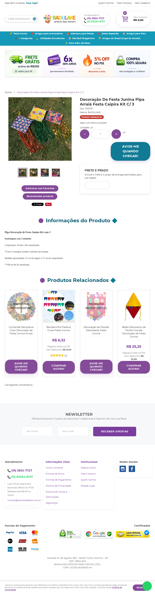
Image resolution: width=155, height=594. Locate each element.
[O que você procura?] (34, 19)
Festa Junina (20, 34)
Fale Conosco (124, 3)
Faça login (32, 3)
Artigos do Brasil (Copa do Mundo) (121, 38)
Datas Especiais (110, 34)
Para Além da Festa (79, 43)
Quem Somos (106, 3)
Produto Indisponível (21, 306)
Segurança (52, 503)
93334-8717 (96, 21)
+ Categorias (25, 38)
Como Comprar (54, 468)
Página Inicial (88, 468)
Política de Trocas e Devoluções (56, 494)
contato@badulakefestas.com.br (24, 500)
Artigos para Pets (136, 34)
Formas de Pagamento (58, 480)
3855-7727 (95, 18)
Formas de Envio (55, 474)
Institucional (89, 462)
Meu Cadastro (142, 3)
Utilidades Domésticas (52, 38)
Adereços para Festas (82, 34)
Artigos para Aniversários (49, 34)
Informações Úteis (58, 462)
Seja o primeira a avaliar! (93, 123)
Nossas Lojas (88, 486)
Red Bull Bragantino (83, 38)
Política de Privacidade (58, 486)
